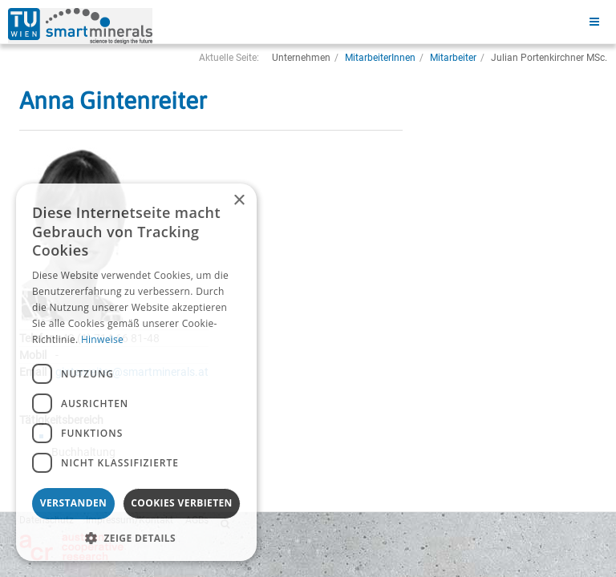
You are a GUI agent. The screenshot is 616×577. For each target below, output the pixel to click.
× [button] (239, 201)
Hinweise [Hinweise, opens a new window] (102, 339)
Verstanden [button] (73, 503)
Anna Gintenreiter (113, 100)
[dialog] (136, 372)
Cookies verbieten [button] (182, 503)
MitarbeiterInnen (380, 57)
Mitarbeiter (453, 57)
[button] (136, 537)
